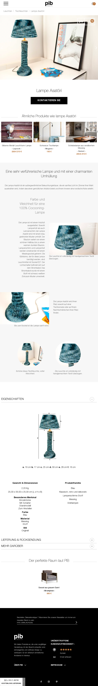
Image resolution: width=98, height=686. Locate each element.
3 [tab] (52, 72)
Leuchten (8, 11)
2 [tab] (49, 72)
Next (96, 47)
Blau (73, 488)
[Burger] (6, 3)
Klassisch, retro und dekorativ (73, 492)
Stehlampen (72, 503)
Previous (2, 47)
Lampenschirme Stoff (73, 496)
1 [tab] (45, 72)
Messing (73, 499)
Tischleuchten (21, 11)
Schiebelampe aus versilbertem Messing (81, 148)
